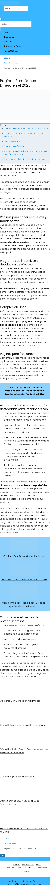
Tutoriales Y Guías (12, 46)
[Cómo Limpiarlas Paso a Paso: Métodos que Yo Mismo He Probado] (23, 591)
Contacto (27, 881)
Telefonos (31, 868)
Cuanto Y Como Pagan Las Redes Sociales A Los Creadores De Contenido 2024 (24, 391)
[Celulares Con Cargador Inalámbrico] (23, 544)
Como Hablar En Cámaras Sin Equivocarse (24, 579)
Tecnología (9, 37)
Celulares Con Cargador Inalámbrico (23, 556)
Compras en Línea (12, 141)
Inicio (6, 32)
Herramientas (28, 864)
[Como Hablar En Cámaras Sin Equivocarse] (23, 568)
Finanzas (8, 42)
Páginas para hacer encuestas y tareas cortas (26, 128)
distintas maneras (22, 662)
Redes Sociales (11, 51)
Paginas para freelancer (15, 146)
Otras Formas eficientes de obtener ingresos (25, 159)
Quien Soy (16, 881)
